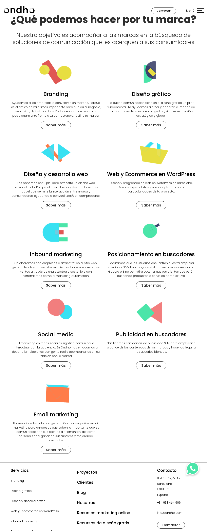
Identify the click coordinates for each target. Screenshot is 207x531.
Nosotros (86, 502)
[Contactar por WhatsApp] (193, 470)
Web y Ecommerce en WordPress (35, 511)
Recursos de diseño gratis (103, 523)
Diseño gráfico (21, 491)
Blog (81, 492)
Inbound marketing (24, 521)
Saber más (56, 125)
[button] (193, 11)
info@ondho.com (169, 513)
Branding (17, 481)
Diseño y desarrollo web (28, 501)
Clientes (85, 482)
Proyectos (87, 472)
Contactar (164, 10)
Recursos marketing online (103, 513)
